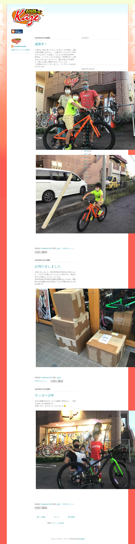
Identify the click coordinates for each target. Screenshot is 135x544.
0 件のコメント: (68, 248)
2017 (86, 154)
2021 (86, 86)
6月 (87, 127)
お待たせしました (48, 266)
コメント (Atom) (58, 523)
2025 (86, 73)
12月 (88, 92)
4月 (87, 133)
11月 (88, 96)
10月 (88, 99)
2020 (86, 90)
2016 (86, 157)
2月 (87, 140)
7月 (87, 123)
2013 (86, 167)
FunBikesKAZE (20, 46)
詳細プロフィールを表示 (20, 50)
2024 (86, 76)
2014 (86, 164)
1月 (87, 143)
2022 (86, 83)
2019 (86, 147)
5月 (87, 130)
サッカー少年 (44, 395)
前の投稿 (71, 517)
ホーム (56, 517)
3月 (87, 137)
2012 (86, 171)
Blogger (82, 539)
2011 (86, 174)
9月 (87, 102)
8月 (87, 120)
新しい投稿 (41, 517)
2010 (86, 177)
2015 (86, 161)
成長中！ (41, 44)
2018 (86, 151)
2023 (86, 80)
